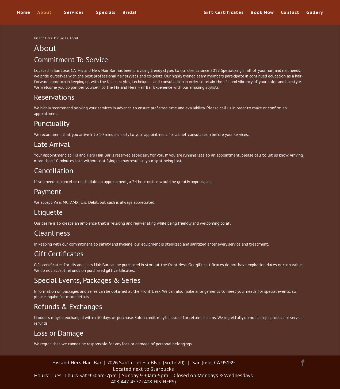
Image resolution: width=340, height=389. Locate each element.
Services (74, 12)
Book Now (262, 12)
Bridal (129, 12)
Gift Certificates (224, 12)
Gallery (314, 12)
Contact (290, 12)
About (44, 12)
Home (23, 12)
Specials (106, 12)
